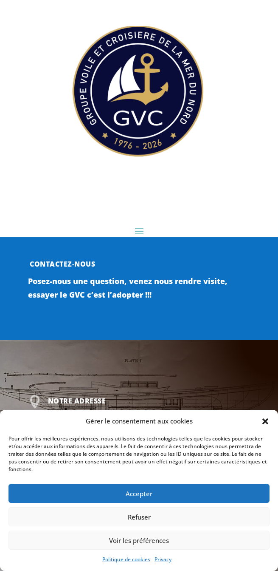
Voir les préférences (139, 540)
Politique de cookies (126, 559)
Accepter (139, 493)
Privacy (162, 559)
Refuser (139, 517)
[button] (265, 421)
